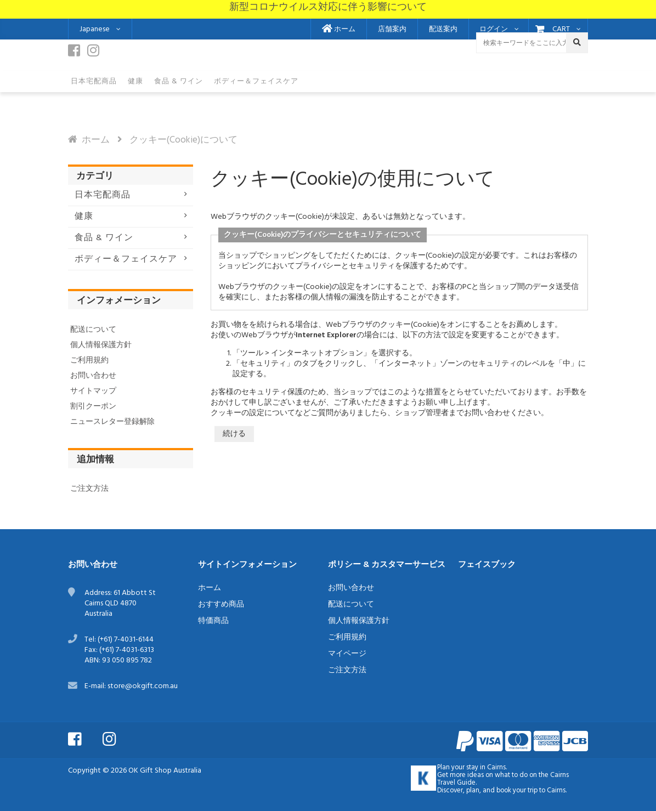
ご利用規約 (89, 360)
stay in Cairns (486, 767)
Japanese (95, 29)
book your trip (517, 790)
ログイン (493, 29)
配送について (93, 330)
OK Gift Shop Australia (164, 770)
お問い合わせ (93, 376)
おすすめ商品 (221, 604)
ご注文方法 (89, 489)
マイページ (347, 654)
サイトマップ (93, 391)
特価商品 (213, 621)
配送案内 (443, 29)
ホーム (338, 29)
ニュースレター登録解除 (112, 422)
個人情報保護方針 (101, 345)
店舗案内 (392, 29)
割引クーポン (93, 406)
